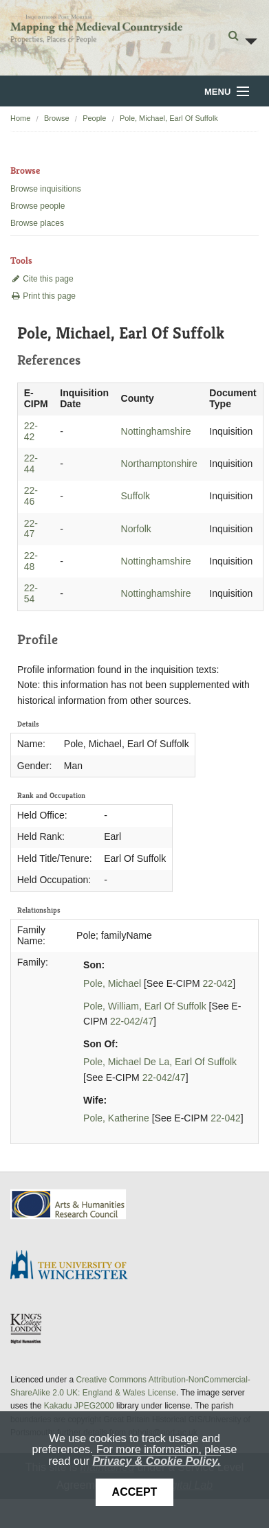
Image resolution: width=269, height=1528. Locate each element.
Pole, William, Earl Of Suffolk (144, 1006)
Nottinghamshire (156, 431)
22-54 (31, 593)
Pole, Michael (112, 983)
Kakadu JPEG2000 (79, 1406)
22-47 (31, 529)
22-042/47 (131, 1021)
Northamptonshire (159, 463)
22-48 (31, 561)
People (94, 118)
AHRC (69, 1204)
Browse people (37, 206)
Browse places (37, 223)
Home (20, 118)
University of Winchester (74, 1266)
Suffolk (136, 495)
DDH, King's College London (26, 1328)
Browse (56, 118)
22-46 (31, 496)
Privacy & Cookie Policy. (156, 1461)
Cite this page (42, 279)
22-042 (218, 983)
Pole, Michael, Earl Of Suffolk (169, 118)
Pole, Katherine (116, 1118)
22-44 (31, 464)
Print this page (43, 296)
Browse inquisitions (45, 189)
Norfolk (136, 528)
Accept (135, 1492)
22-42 (31, 431)
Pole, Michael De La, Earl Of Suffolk (160, 1061)
